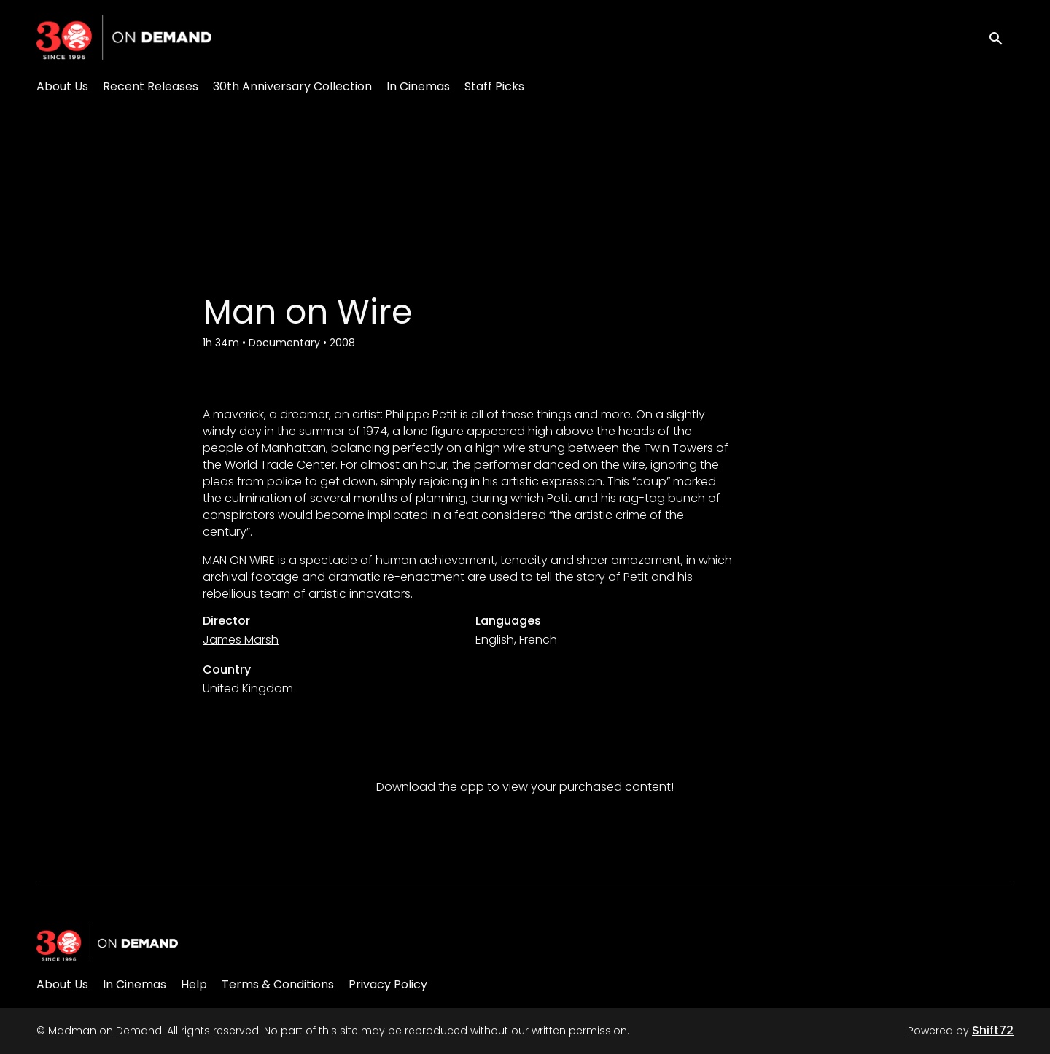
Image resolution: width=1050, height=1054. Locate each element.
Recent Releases (150, 86)
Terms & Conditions (278, 984)
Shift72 (993, 1030)
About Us (62, 86)
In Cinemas (418, 86)
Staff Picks (494, 86)
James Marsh (241, 639)
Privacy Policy (388, 984)
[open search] (1000, 36)
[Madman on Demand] (107, 943)
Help (194, 984)
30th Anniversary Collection (292, 86)
